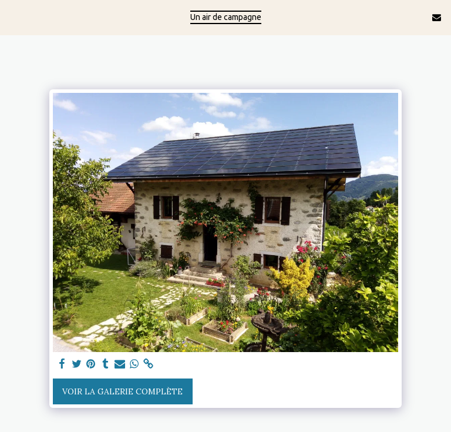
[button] (13, 16)
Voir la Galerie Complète (122, 391)
